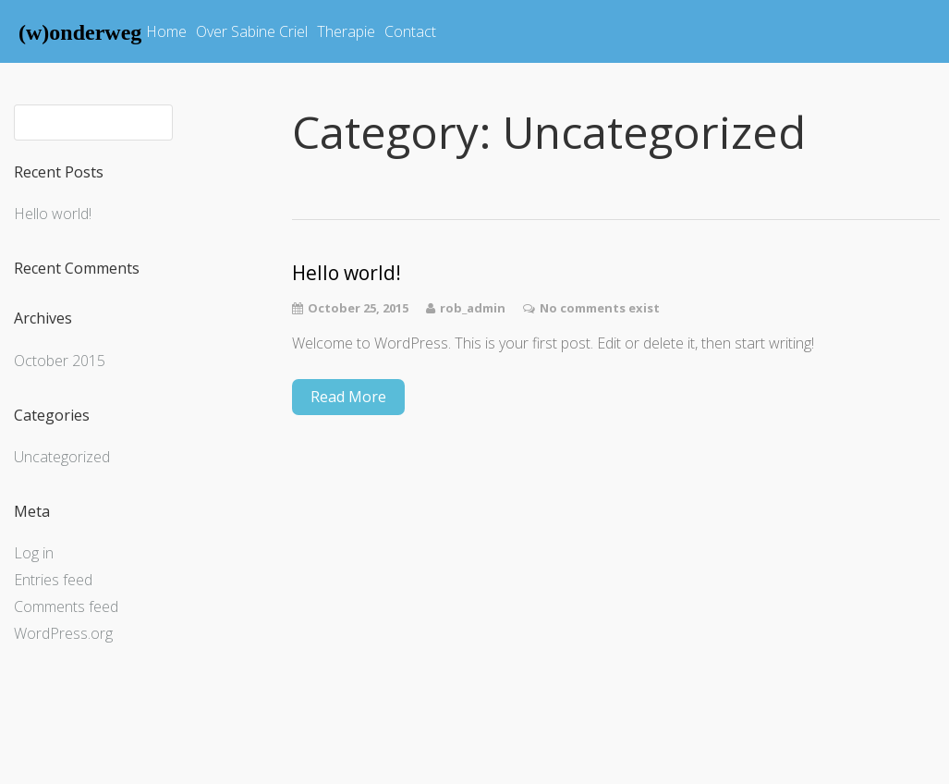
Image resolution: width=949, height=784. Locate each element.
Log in (34, 553)
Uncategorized (62, 457)
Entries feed (53, 580)
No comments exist (600, 308)
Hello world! (52, 213)
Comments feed (66, 606)
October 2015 (59, 360)
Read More (348, 396)
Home (166, 31)
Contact (410, 31)
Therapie (346, 31)
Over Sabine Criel (252, 31)
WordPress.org (63, 633)
